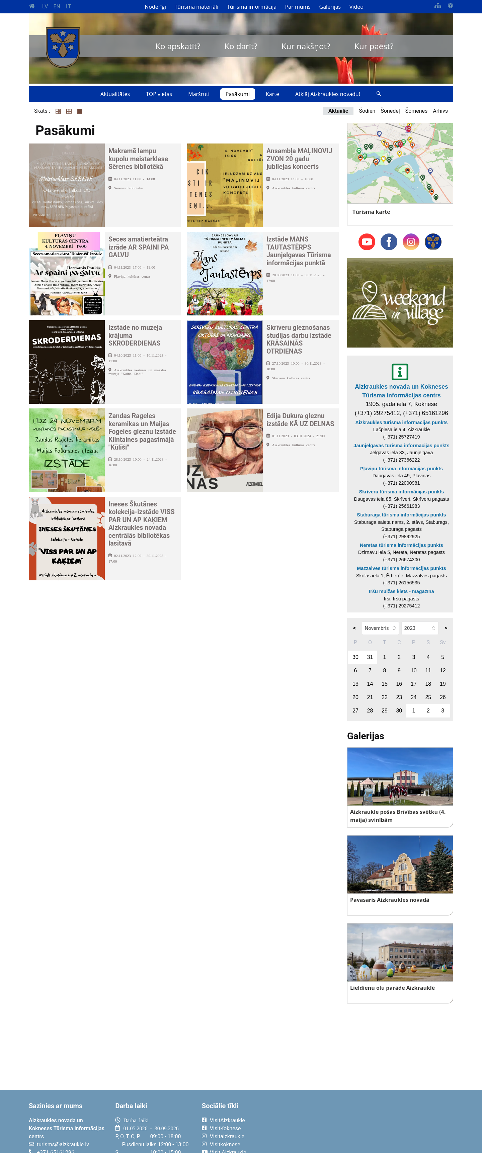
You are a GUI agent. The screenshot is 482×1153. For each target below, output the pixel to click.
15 (385, 684)
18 (428, 684)
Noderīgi (155, 6)
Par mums (298, 6)
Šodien (367, 111)
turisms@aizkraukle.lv (63, 1144)
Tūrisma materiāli (197, 6)
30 (355, 657)
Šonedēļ (390, 111)
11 (428, 670)
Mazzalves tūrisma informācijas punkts (401, 568)
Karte (272, 94)
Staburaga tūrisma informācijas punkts (401, 514)
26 (443, 697)
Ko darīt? (241, 46)
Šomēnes (416, 111)
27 (355, 710)
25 (428, 697)
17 (414, 684)
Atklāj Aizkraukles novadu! (327, 94)
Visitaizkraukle (227, 1136)
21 (370, 697)
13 (355, 684)
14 (370, 684)
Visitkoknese (225, 1144)
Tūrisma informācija (251, 6)
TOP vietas (159, 94)
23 (399, 697)
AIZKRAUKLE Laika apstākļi (370, 1125)
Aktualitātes (115, 94)
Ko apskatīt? (177, 46)
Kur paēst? (373, 46)
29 (385, 710)
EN (56, 6)
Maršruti (199, 94)
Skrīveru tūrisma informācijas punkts (401, 491)
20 (355, 697)
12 (443, 670)
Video (356, 6)
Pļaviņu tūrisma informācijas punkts (401, 468)
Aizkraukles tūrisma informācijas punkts (401, 422)
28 (370, 710)
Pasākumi (238, 94)
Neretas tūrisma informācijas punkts (401, 545)
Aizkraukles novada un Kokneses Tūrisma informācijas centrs (401, 391)
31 (370, 657)
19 (443, 684)
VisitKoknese (225, 1128)
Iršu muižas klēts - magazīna (401, 591)
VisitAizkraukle (227, 1120)
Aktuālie (338, 111)
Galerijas (330, 6)
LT (68, 6)
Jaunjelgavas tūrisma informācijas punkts (401, 445)
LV (45, 6)
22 (385, 697)
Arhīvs (440, 111)
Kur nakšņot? (306, 46)
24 (414, 697)
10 (414, 670)
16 (399, 684)
